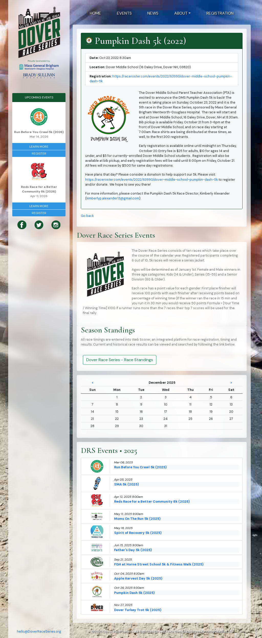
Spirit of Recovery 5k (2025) (137, 533)
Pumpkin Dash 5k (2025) (134, 593)
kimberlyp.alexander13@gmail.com (112, 198)
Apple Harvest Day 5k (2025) (138, 578)
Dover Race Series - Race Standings (119, 359)
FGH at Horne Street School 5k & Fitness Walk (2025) (158, 564)
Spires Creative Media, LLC (211, 631)
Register (39, 153)
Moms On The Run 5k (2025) (137, 519)
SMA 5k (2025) (126, 484)
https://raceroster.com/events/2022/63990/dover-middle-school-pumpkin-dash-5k (151, 179)
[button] (182, 13)
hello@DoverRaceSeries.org (39, 631)
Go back (87, 216)
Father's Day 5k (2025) (133, 550)
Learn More (38, 147)
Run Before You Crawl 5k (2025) (140, 467)
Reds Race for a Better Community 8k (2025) (152, 501)
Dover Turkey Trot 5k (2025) (137, 610)
